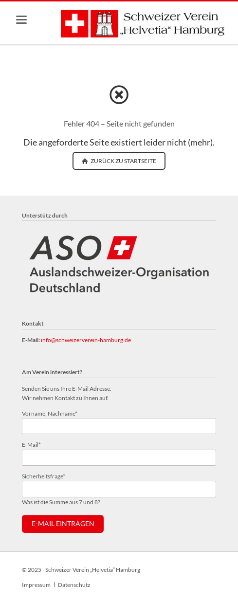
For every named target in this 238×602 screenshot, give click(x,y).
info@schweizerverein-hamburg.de (86, 340)
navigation (21, 19)
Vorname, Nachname (49, 413)
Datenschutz (74, 584)
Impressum (36, 584)
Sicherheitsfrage (43, 476)
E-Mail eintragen (63, 524)
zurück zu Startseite (123, 160)
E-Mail (35, 444)
